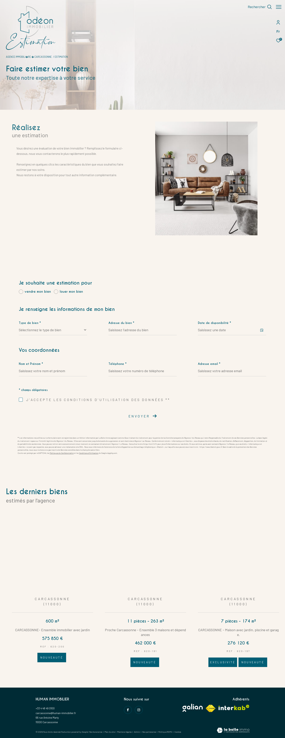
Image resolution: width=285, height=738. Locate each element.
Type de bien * (30, 323)
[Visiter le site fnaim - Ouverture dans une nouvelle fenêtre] (211, 708)
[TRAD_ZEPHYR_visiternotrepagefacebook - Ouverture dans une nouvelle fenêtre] (128, 710)
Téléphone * (117, 364)
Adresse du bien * (121, 323)
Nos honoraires (95, 732)
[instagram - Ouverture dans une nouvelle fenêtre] (139, 710)
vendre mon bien (38, 292)
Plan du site (109, 732)
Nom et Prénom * (31, 364)
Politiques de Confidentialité (62, 453)
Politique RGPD (165, 732)
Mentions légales (124, 732)
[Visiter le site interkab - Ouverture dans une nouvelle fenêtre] (233, 707)
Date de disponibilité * (214, 323)
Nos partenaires (149, 732)
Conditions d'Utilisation (88, 453)
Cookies (177, 732)
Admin (137, 732)
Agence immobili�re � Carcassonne (29, 56)
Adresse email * (209, 364)
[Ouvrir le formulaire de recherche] (258, 7)
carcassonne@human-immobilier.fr (56, 713)
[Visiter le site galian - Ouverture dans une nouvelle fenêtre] (192, 708)
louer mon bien (71, 292)
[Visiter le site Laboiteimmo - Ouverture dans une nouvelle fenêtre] (233, 730)
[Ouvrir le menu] (278, 7)
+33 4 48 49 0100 (45, 708)
